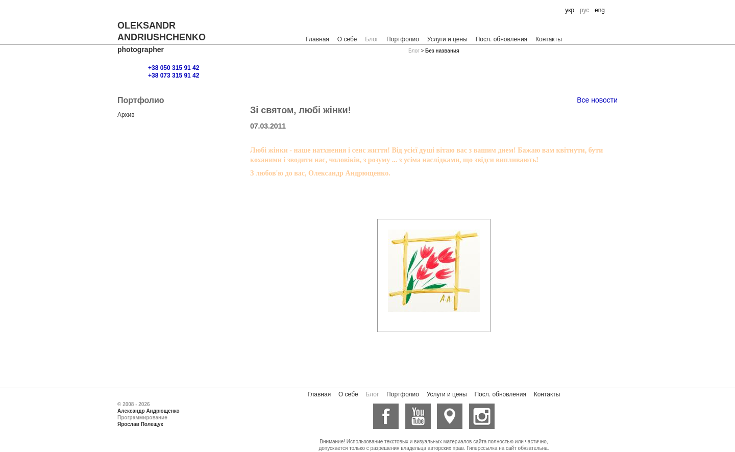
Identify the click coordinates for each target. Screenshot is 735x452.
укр (569, 10)
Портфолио (402, 39)
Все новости (597, 100)
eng (600, 10)
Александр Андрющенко (148, 411)
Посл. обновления (501, 39)
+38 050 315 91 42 (173, 67)
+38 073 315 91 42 (173, 75)
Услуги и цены (447, 39)
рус (584, 10)
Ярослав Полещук (140, 424)
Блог (371, 39)
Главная (317, 39)
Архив (126, 114)
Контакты (548, 39)
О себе (347, 39)
